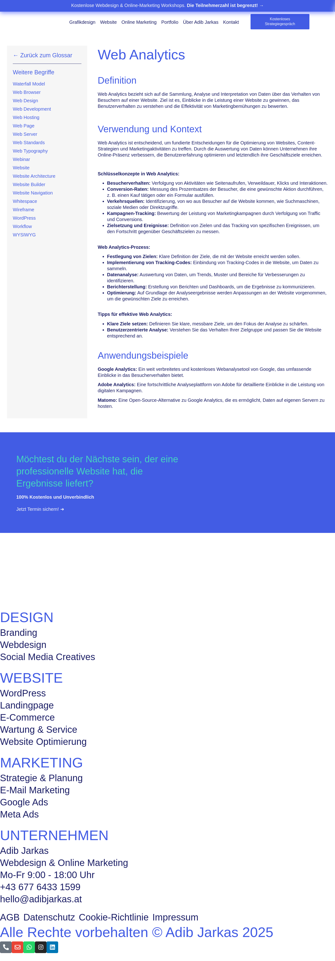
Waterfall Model (29, 83)
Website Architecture (34, 176)
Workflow (22, 226)
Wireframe (23, 209)
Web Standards (29, 142)
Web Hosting (26, 117)
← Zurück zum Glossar (42, 55)
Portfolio (169, 22)
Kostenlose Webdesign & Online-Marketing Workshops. (167, 5)
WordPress (24, 218)
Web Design (25, 100)
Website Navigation (33, 192)
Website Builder (29, 184)
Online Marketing (139, 22)
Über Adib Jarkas (200, 22)
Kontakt (231, 22)
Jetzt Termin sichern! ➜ (40, 509)
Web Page (23, 125)
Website (108, 22)
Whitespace (25, 201)
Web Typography (30, 150)
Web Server (25, 134)
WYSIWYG (24, 234)
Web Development (32, 109)
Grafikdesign (82, 22)
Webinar (21, 159)
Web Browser (27, 92)
